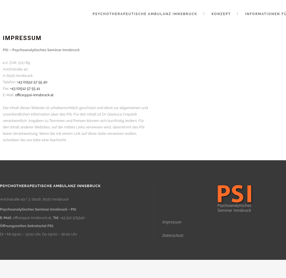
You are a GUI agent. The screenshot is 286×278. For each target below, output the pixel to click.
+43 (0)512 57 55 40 (32, 82)
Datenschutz (172, 235)
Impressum (172, 222)
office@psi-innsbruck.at (34, 95)
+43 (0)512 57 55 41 (25, 88)
